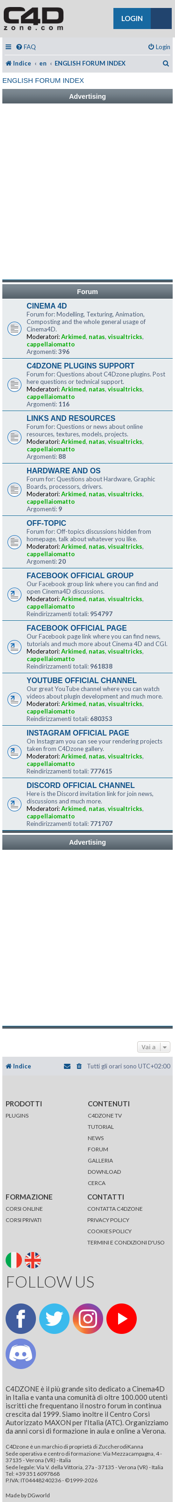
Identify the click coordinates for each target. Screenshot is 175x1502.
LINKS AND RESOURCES (71, 418)
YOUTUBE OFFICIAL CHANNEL (82, 681)
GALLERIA (100, 1160)
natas (97, 336)
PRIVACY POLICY (108, 1219)
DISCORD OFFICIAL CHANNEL (81, 785)
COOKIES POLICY (109, 1231)
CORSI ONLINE (24, 1208)
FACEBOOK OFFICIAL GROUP (80, 576)
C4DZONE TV (105, 1115)
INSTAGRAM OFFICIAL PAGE (78, 733)
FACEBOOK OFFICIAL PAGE (77, 628)
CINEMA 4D (47, 306)
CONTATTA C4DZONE (115, 1208)
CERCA (96, 1182)
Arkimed (73, 336)
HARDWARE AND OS (64, 471)
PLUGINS (17, 1115)
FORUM (98, 1149)
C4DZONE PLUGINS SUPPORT (80, 366)
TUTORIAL (101, 1126)
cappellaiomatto (51, 344)
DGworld (39, 1495)
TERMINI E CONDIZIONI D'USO (126, 1242)
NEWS (96, 1137)
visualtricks (125, 336)
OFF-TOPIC (46, 523)
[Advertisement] (87, 192)
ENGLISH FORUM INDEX (43, 80)
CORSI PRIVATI (24, 1219)
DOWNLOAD (104, 1171)
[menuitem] (25, 47)
